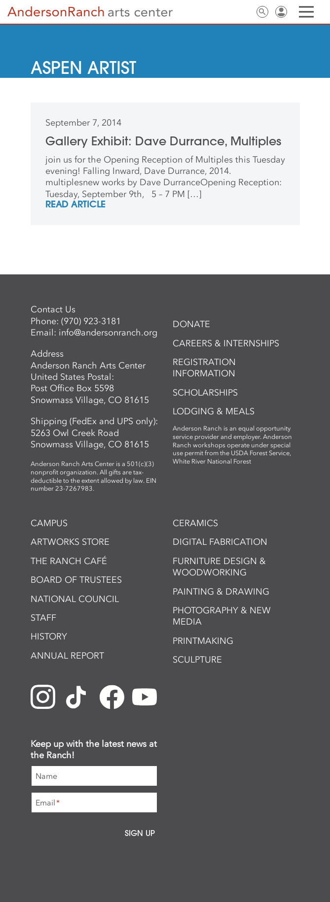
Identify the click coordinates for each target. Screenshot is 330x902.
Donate (191, 324)
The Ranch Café (69, 561)
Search (262, 12)
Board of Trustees (76, 579)
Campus (49, 523)
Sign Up (140, 833)
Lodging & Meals (214, 411)
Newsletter (225, 12)
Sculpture (197, 659)
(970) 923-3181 (91, 321)
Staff (43, 617)
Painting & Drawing (221, 591)
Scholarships (205, 392)
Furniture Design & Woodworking (219, 567)
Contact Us (244, 12)
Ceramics (195, 523)
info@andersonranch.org (108, 332)
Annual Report (67, 655)
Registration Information (204, 368)
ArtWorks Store (70, 541)
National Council (75, 599)
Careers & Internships (226, 343)
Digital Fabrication (220, 541)
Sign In (281, 12)
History (49, 636)
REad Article (75, 205)
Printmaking (203, 640)
